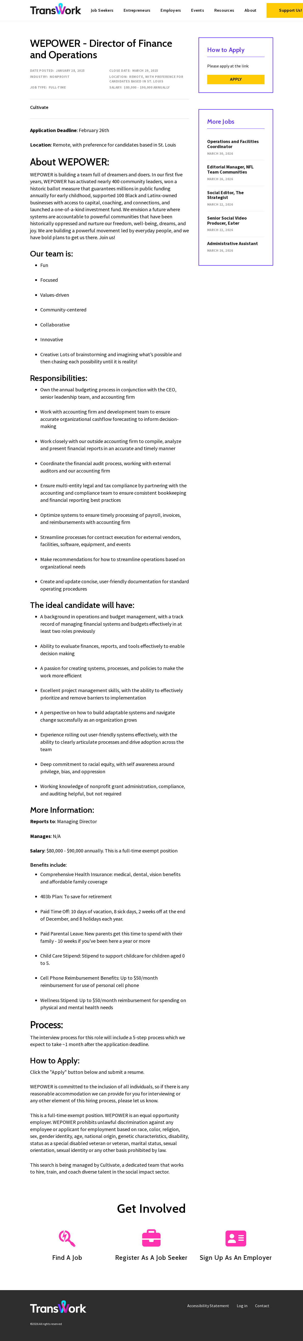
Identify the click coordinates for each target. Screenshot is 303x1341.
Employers (171, 10)
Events (197, 10)
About (250, 10)
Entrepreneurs (137, 10)
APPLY (236, 79)
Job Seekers (102, 10)
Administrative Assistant (232, 243)
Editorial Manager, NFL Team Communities (230, 169)
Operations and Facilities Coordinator (233, 143)
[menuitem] (102, 10)
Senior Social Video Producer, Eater (227, 220)
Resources (224, 10)
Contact (262, 1305)
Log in (242, 1305)
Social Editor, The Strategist (225, 195)
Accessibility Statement (208, 1305)
